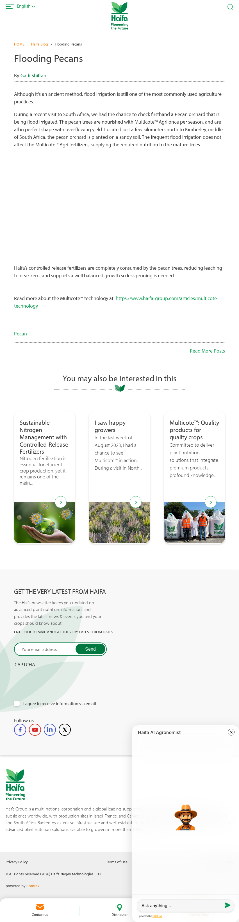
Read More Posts (207, 351)
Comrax (32, 885)
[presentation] (56, 679)
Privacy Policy (17, 861)
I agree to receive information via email (59, 703)
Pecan (20, 333)
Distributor (119, 914)
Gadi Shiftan (33, 75)
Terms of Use (117, 861)
